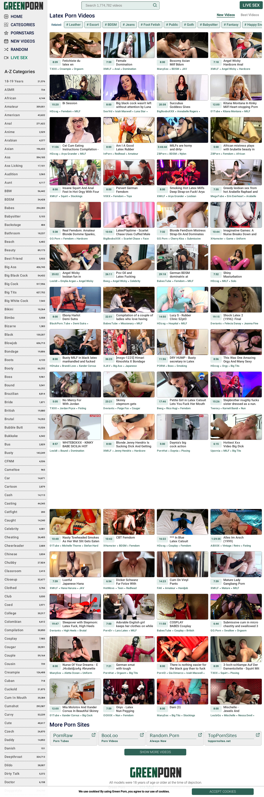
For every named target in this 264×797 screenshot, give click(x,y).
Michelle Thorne (71, 545)
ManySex (163, 68)
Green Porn (156, 772)
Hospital (173, 323)
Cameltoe (25, 470)
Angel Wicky (229, 68)
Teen (120, 588)
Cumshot (25, 706)
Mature (226, 588)
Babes (25, 208)
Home (16, 16)
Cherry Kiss (177, 238)
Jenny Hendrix (123, 450)
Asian (25, 149)
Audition (25, 174)
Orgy (225, 365)
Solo (233, 281)
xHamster (217, 238)
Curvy (25, 715)
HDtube (54, 365)
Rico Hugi (172, 408)
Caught (25, 520)
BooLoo (119, 738)
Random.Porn (173, 738)
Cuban (25, 681)
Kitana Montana (232, 111)
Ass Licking (25, 166)
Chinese (25, 554)
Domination (129, 68)
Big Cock (87, 715)
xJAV (106, 365)
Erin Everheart (235, 196)
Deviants (216, 323)
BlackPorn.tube (60, 323)
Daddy (25, 740)
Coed (25, 605)
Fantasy (232, 25)
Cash (25, 495)
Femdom (66, 111)
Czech (25, 731)
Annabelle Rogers (188, 111)
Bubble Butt (25, 427)
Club (25, 596)
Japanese (131, 365)
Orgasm (78, 68)
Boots (25, 360)
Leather (74, 25)
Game (230, 238)
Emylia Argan (68, 281)
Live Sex (251, 5)
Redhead (120, 153)
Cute (25, 723)
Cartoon (25, 487)
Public (173, 25)
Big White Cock (25, 301)
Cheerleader (25, 546)
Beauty (25, 250)
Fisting (82, 408)
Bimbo (25, 318)
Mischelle (229, 715)
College (25, 613)
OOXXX (108, 715)
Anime (25, 132)
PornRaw (71, 738)
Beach (25, 242)
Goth (190, 25)
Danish (25, 748)
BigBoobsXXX (165, 111)
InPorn (107, 153)
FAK (159, 588)
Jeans (130, 25)
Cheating (25, 537)
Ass (25, 157)
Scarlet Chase (132, 238)
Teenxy (215, 408)
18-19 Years (25, 81)
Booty (25, 368)
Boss (170, 365)
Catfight (25, 512)
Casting (25, 503)
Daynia (174, 450)
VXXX (106, 196)
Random (19, 49)
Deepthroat (25, 757)
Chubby (25, 563)
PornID (161, 672)
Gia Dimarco (176, 672)
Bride (25, 402)
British (190, 630)
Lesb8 (54, 281)
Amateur (132, 153)
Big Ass (118, 365)
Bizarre (25, 326)
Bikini (25, 309)
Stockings (76, 196)
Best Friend (25, 259)
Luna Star (140, 111)
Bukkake (25, 436)
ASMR (25, 90)
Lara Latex (121, 630)
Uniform (241, 238)
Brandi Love (69, 365)
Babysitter (210, 25)
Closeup (25, 579)
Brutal (82, 630)
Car (25, 478)
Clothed (25, 588)
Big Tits (234, 365)
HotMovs (109, 588)
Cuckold (25, 689)
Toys (129, 196)
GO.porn (55, 238)
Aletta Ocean (72, 672)
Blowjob (25, 343)
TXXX (53, 68)
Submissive (193, 238)
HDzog (54, 111)
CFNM (25, 461)
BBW (25, 191)
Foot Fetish (151, 25)
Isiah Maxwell (123, 111)
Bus (25, 444)
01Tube (215, 111)
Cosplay (173, 545)
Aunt (25, 183)
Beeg (106, 281)
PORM (161, 365)
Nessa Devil (245, 715)
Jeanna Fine (250, 323)
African (240, 153)
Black (25, 335)
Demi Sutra (79, 323)
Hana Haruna (68, 588)
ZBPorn (161, 153)
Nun (243, 408)
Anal (117, 68)
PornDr (107, 630)
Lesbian (191, 196)
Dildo (25, 765)
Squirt (64, 196)
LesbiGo (216, 715)
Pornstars (22, 32)
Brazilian (25, 394)
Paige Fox (123, 408)
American (25, 115)
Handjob (183, 588)
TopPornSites (231, 738)
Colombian (25, 622)
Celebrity (134, 281)
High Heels (70, 630)
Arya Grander (69, 153)
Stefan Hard (90, 545)
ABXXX (215, 545)
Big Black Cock (25, 275)
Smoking (181, 365)
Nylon (182, 153)
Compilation (25, 630)
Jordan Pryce (67, 408)
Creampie (65, 68)
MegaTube (217, 196)
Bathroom (25, 233)
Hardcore (244, 68)
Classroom (25, 571)
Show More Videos (155, 752)
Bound (64, 450)
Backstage (25, 225)
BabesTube (164, 281)
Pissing (185, 450)
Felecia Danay (233, 323)
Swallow (229, 630)
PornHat (162, 450)
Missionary (127, 323)
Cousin (25, 664)
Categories (23, 24)
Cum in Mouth (25, 698)
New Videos (226, 15)
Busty (25, 453)
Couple (25, 655)
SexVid (107, 111)
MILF (77, 111)
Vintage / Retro (231, 545)
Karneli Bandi (230, 408)
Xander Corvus (87, 365)
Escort (94, 25)
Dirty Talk (25, 774)
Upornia (215, 450)
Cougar (135, 408)
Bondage (25, 351)
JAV (184, 68)
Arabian (25, 140)
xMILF (107, 68)
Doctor (25, 782)
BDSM (112, 25)
